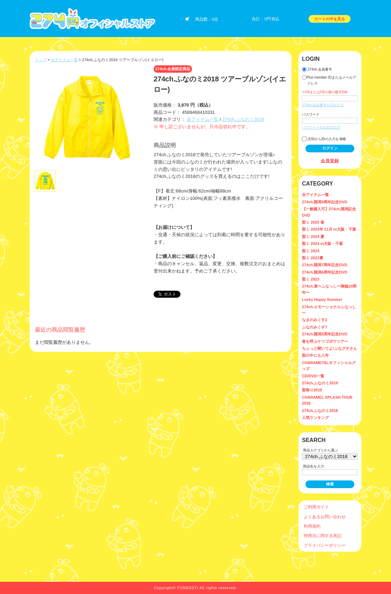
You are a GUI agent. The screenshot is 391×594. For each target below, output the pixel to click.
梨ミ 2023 (310, 279)
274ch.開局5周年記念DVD (324, 334)
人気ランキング (315, 417)
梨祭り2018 (312, 390)
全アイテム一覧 (64, 60)
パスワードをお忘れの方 (321, 127)
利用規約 (312, 526)
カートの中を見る (329, 19)
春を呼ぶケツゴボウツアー (325, 341)
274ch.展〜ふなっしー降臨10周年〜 (329, 289)
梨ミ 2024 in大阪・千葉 (322, 243)
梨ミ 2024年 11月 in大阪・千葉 (329, 229)
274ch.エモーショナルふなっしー (329, 310)
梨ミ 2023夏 (312, 258)
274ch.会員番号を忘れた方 (323, 105)
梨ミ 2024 (310, 251)
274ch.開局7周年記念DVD (324, 265)
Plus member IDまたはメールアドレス (329, 80)
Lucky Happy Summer (322, 299)
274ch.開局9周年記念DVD (324, 202)
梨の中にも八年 (315, 355)
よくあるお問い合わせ (325, 516)
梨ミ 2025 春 (313, 222)
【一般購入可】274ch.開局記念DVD (329, 212)
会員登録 (330, 160)
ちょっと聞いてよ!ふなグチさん (329, 348)
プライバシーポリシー (325, 545)
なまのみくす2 (314, 320)
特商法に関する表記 (322, 535)
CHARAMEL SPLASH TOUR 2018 (327, 400)
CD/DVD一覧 (313, 376)
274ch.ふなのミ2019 (320, 383)
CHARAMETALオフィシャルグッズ (329, 366)
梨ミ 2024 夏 (313, 236)
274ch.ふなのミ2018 (243, 119)
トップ (40, 60)
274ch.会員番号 (317, 69)
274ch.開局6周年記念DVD (324, 272)
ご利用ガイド (316, 507)
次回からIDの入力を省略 (324, 139)
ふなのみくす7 (314, 327)
